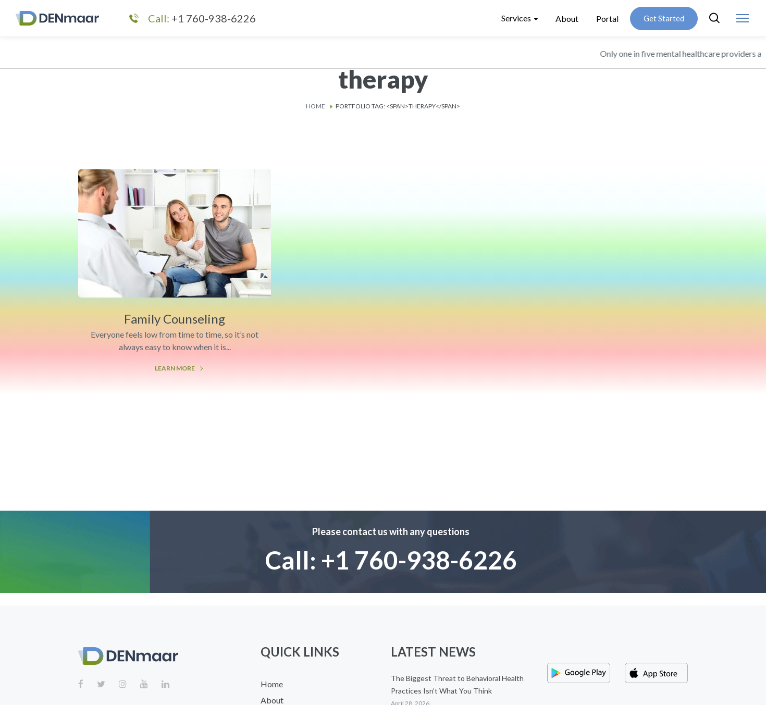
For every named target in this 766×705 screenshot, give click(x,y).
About (272, 700)
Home (315, 106)
